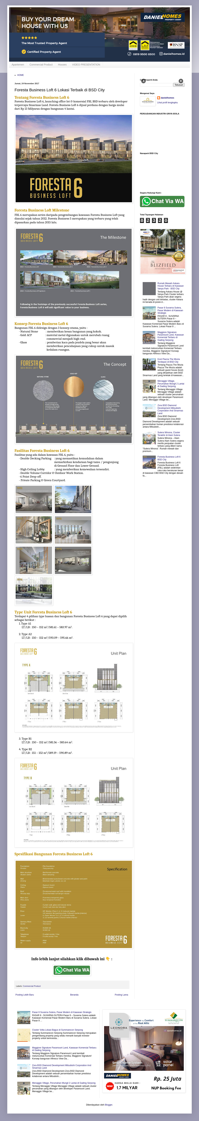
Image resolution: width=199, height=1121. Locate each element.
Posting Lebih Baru (24, 995)
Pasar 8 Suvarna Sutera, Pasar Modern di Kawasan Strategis (170, 310)
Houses (62, 64)
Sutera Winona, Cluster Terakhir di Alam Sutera (169, 433)
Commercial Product (41, 64)
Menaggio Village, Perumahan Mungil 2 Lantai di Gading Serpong (171, 384)
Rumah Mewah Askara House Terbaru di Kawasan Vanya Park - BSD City (171, 286)
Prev (143, 81)
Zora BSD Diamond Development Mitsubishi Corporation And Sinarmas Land (170, 409)
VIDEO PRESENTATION (86, 64)
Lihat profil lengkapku (167, 102)
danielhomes (167, 98)
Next (181, 81)
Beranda (74, 995)
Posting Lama (121, 995)
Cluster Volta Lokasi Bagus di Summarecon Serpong (57, 1030)
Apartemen (18, 64)
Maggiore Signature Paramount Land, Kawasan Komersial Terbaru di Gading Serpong (171, 336)
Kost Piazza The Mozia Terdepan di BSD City (169, 360)
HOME (20, 75)
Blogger (108, 1105)
